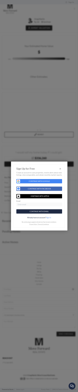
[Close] (60, 168)
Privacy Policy (33, 224)
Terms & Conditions (43, 224)
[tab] (39, 217)
